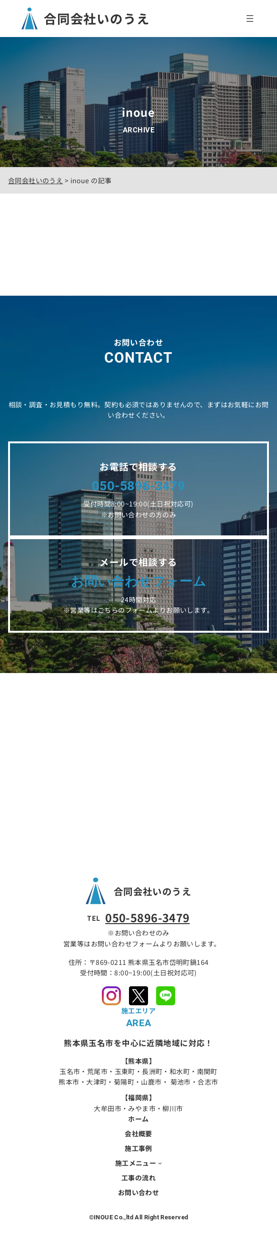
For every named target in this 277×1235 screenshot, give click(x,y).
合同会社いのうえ (96, 18)
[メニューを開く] (250, 18)
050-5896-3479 (147, 917)
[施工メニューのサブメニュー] (160, 1163)
